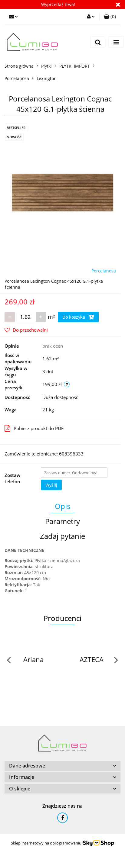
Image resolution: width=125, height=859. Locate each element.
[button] (109, 16)
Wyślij (51, 485)
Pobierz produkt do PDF (34, 428)
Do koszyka (78, 317)
